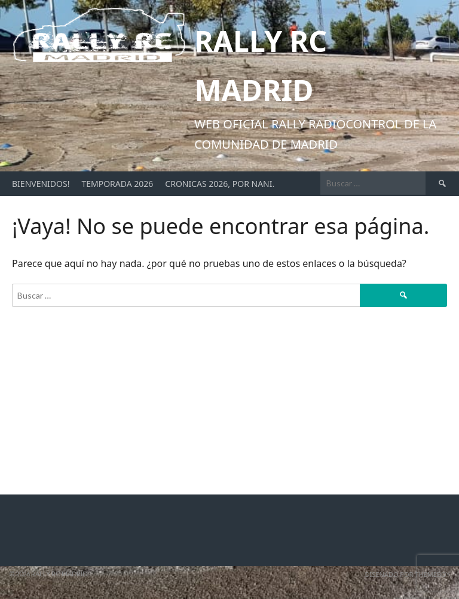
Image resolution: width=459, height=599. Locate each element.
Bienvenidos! (40, 183)
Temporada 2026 (117, 183)
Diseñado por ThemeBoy (407, 574)
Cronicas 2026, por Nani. (219, 183)
